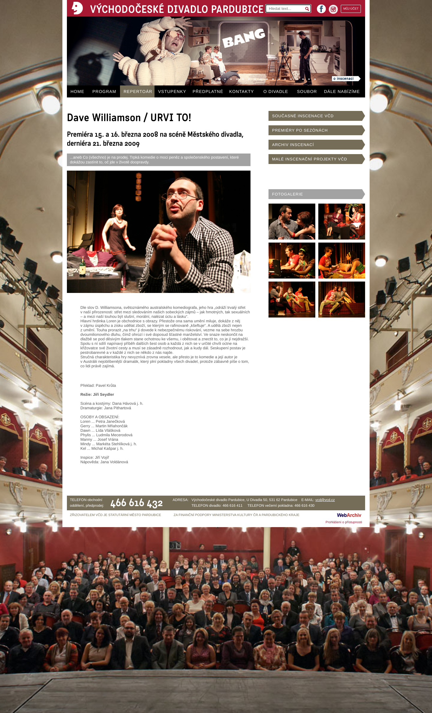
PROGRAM (104, 91)
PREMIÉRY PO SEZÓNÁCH (300, 130)
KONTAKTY (241, 91)
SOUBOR (307, 91)
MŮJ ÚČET (350, 8)
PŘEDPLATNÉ (208, 91)
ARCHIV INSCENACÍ (293, 144)
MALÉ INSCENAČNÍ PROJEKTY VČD (309, 159)
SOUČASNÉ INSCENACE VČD (303, 116)
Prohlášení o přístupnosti (344, 522)
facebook (321, 7)
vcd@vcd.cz (325, 500)
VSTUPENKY (172, 91)
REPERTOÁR (138, 91)
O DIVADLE (275, 91)
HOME (77, 91)
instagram (333, 9)
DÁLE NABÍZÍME (342, 91)
